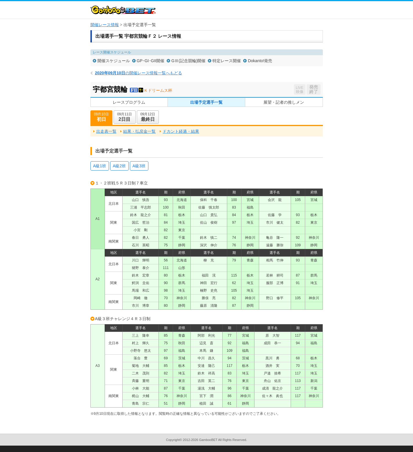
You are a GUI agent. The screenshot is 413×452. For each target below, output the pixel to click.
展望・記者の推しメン (283, 102)
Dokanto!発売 (260, 60)
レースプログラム (129, 102)
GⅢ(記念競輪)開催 (188, 60)
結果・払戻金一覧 (139, 131)
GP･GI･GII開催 (151, 60)
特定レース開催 (226, 60)
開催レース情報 (104, 24)
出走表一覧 (106, 131)
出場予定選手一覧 (206, 102)
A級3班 (138, 166)
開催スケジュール (113, 60)
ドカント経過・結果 (181, 131)
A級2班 (119, 166)
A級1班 (99, 166)
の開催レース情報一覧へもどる (138, 73)
